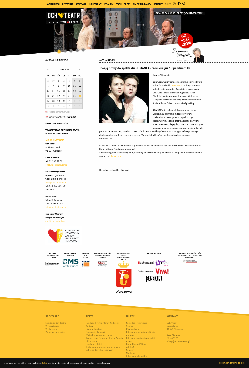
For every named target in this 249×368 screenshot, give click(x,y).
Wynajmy (108, 4)
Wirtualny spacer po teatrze (99, 335)
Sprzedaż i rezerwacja (136, 322)
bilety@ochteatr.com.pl (190, 13)
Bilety (127, 4)
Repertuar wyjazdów (56, 123)
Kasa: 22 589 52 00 (165, 13)
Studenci (130, 352)
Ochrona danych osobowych (99, 349)
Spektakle (81, 4)
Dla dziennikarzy (142, 4)
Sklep (168, 4)
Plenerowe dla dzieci (55, 332)
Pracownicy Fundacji (95, 332)
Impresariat (95, 4)
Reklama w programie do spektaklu (103, 347)
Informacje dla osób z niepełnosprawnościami (137, 357)
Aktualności (53, 4)
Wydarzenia (51, 328)
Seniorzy (130, 349)
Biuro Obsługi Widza (136, 344)
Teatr (119, 4)
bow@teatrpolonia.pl (55, 182)
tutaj (44, 362)
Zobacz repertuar (56, 59)
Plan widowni (132, 328)
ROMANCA (177, 85)
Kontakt (158, 4)
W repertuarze (52, 325)
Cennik (129, 325)
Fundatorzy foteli (94, 344)
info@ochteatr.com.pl (55, 207)
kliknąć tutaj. (115, 156)
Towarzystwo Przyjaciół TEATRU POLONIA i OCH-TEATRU (62, 132)
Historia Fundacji (94, 328)
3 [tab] (71, 50)
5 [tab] (83, 49)
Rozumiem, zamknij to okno (232, 362)
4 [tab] (77, 50)
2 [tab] (65, 51)
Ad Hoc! (130, 347)
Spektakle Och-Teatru (55, 322)
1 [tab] (59, 51)
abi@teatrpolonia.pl (55, 221)
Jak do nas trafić (54, 140)
